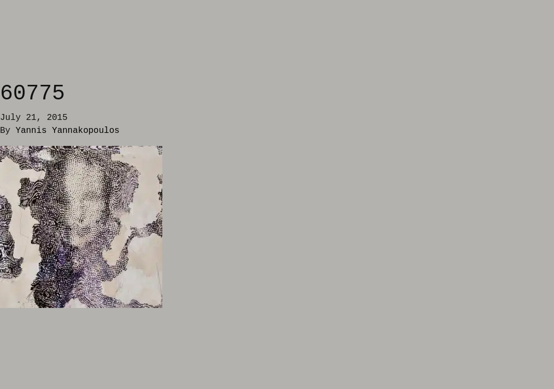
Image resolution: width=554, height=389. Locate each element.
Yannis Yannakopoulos (68, 131)
